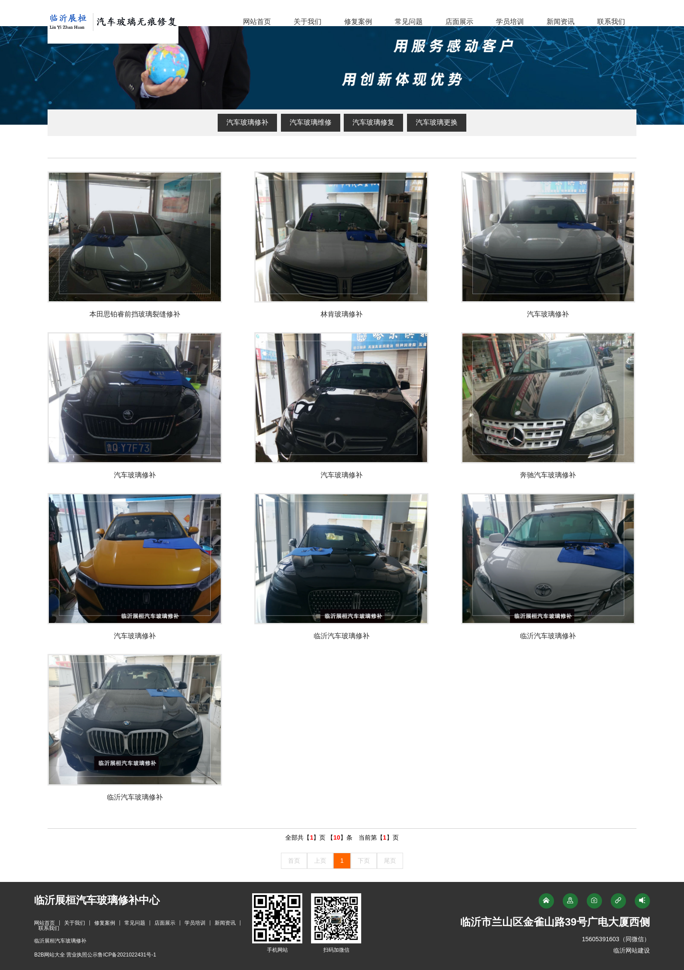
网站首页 (257, 21)
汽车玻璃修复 (373, 122)
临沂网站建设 (631, 950)
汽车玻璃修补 (247, 122)
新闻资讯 (561, 21)
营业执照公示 (82, 955)
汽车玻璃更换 (437, 122)
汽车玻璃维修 (311, 122)
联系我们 (611, 21)
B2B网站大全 (49, 955)
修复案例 (358, 21)
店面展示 (459, 21)
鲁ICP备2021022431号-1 (127, 955)
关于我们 (307, 21)
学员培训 (510, 21)
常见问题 (409, 21)
